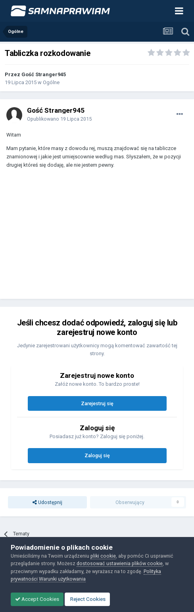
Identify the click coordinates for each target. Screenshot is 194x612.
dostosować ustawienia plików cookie (120, 563)
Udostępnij (47, 502)
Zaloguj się (97, 455)
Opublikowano (59, 119)
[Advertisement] (69, 237)
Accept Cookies (37, 599)
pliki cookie (103, 556)
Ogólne (51, 82)
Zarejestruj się (97, 403)
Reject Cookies (87, 599)
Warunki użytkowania (62, 579)
